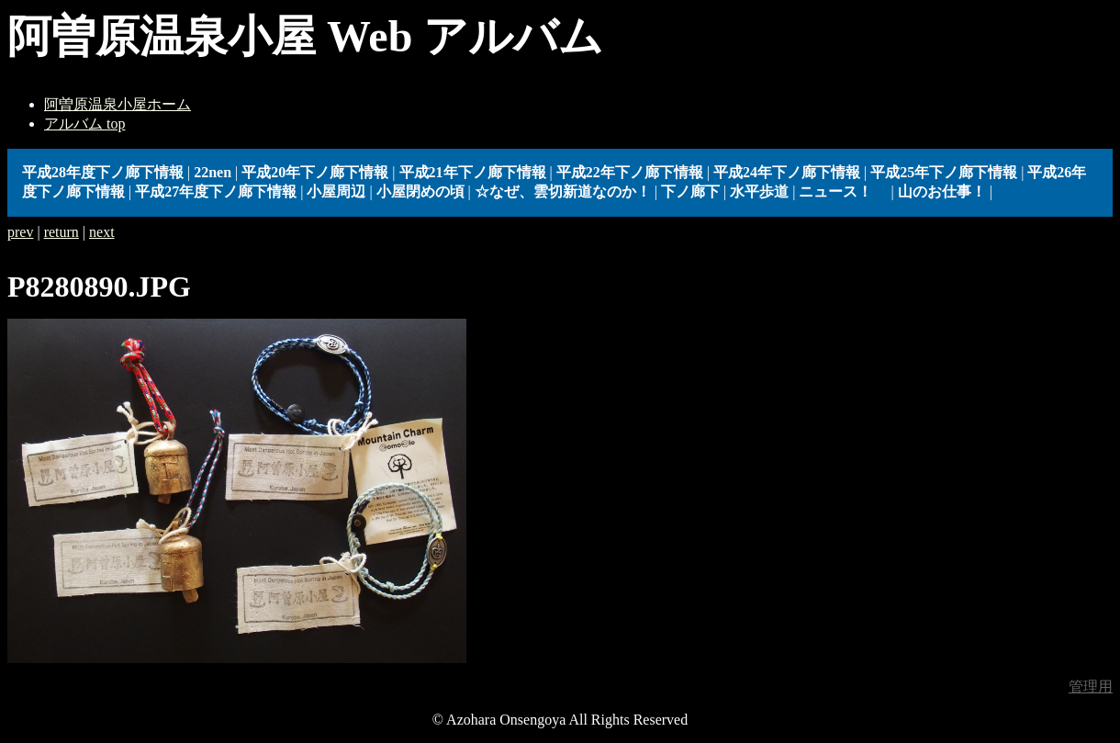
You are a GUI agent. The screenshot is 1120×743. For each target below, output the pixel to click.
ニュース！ (843, 191)
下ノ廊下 (690, 191)
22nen (212, 172)
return (61, 232)
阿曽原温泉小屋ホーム (117, 104)
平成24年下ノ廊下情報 (786, 172)
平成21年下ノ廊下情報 (472, 172)
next (102, 232)
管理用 (1091, 686)
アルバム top (84, 123)
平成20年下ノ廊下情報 (314, 172)
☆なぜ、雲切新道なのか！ (563, 191)
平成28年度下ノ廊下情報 (103, 172)
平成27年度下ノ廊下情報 (216, 191)
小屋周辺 (336, 191)
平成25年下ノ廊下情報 (943, 172)
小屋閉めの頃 (420, 191)
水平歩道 (759, 191)
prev (20, 232)
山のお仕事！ (942, 191)
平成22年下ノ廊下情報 (629, 172)
